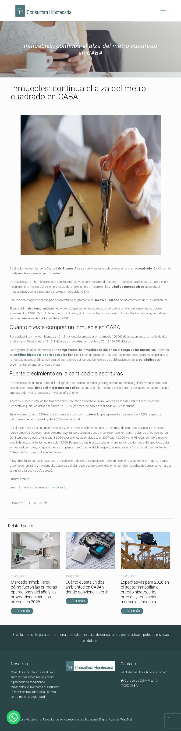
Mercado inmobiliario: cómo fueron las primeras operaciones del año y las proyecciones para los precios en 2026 (34, 592)
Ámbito (24, 479)
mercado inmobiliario (52, 487)
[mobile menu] (163, 11)
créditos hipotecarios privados (37, 354)
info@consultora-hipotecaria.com (145, 672)
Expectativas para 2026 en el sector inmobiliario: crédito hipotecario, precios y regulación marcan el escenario (145, 592)
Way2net (126, 719)
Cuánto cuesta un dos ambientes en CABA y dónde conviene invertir (87, 587)
